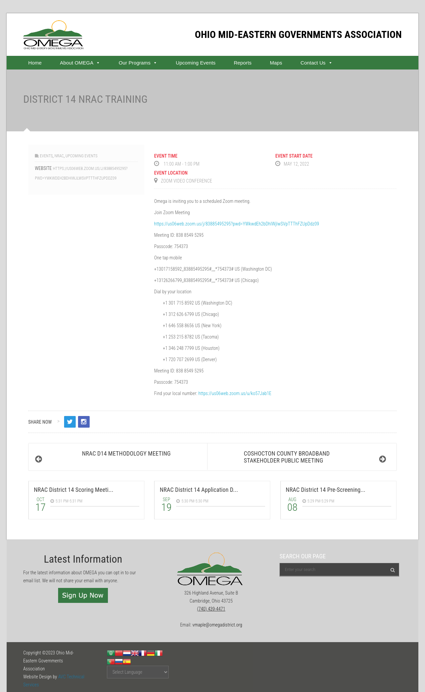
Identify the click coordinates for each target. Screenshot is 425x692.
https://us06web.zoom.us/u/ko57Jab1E (234, 393)
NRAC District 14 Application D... (199, 489)
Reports (243, 63)
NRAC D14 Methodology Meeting (126, 453)
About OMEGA (80, 62)
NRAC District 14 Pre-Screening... (326, 489)
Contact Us (316, 62)
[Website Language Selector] (138, 672)
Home (35, 63)
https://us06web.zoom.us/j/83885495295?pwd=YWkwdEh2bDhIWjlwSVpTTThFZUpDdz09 (236, 223)
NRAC (59, 156)
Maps (276, 63)
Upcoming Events (195, 63)
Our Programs (138, 62)
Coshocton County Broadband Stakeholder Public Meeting (287, 457)
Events (46, 156)
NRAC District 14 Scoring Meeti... (73, 489)
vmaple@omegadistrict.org (217, 624)
